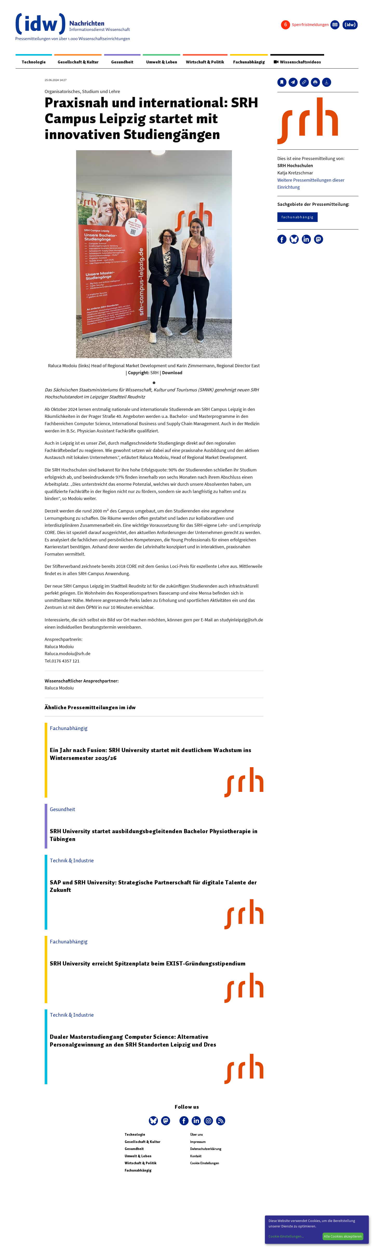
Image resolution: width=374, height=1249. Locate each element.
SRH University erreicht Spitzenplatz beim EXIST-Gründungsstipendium (149, 963)
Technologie (32, 62)
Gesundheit (117, 62)
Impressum (198, 1142)
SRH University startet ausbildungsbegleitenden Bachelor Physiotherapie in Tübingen (154, 835)
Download (172, 373)
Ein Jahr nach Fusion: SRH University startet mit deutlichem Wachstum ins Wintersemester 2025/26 (152, 754)
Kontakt (195, 1156)
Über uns (196, 1135)
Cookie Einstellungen (204, 1163)
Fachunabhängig (246, 62)
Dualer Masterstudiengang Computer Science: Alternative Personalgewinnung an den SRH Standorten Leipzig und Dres (134, 1041)
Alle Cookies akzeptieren (343, 1236)
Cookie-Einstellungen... (286, 1236)
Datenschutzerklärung (205, 1149)
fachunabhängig (297, 217)
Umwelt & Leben (155, 62)
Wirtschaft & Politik (201, 62)
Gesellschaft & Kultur (75, 62)
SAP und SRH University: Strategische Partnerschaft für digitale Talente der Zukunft (155, 886)
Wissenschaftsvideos (296, 62)
